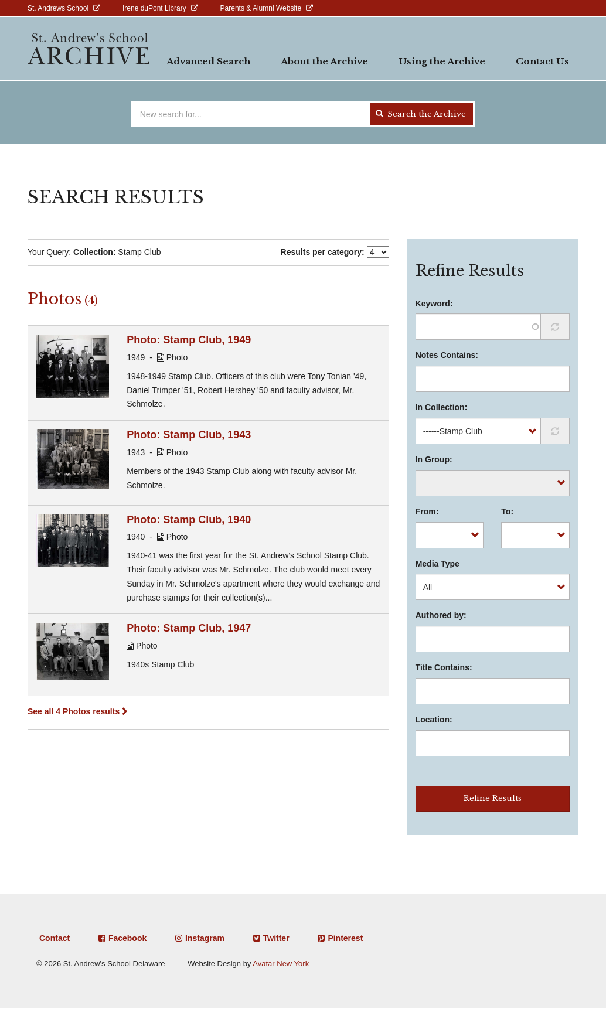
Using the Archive (442, 61)
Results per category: (323, 252)
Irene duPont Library (154, 8)
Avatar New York (281, 963)
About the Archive (324, 61)
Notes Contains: (447, 355)
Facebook (127, 938)
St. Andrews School (58, 8)
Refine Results (493, 798)
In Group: (434, 459)
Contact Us (542, 61)
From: (427, 511)
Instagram (204, 938)
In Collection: (442, 407)
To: (507, 511)
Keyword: (434, 303)
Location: (434, 719)
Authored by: (441, 615)
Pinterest (345, 938)
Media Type (437, 563)
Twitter (276, 938)
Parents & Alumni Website (261, 8)
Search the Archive (421, 114)
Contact (54, 938)
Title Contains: (444, 667)
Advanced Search (208, 61)
